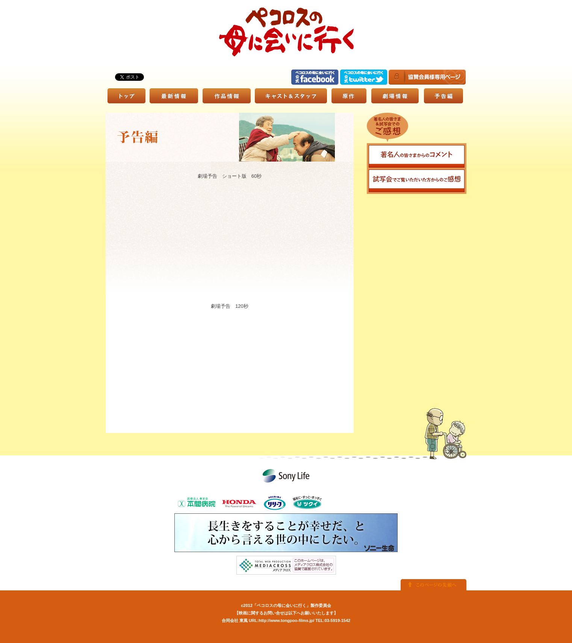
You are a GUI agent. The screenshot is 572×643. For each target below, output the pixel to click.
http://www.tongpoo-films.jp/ (286, 620)
